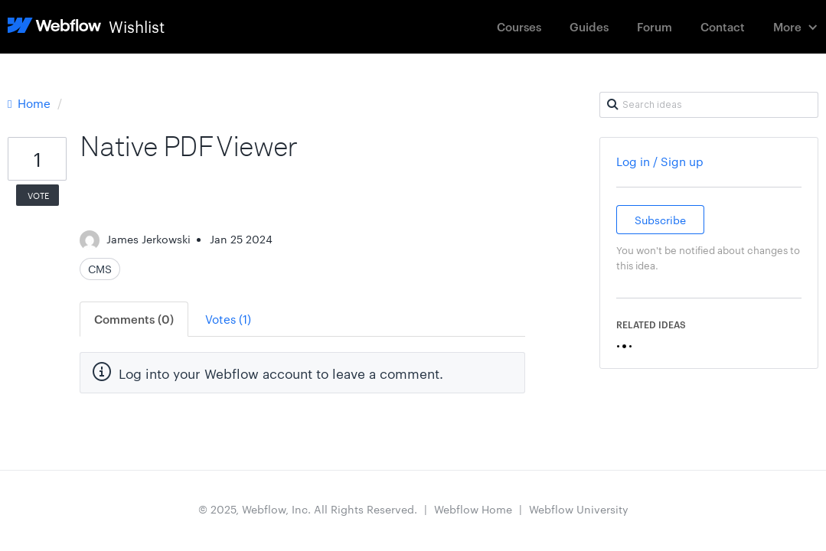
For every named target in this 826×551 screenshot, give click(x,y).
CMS (100, 268)
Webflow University (578, 509)
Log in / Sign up (660, 161)
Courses (519, 26)
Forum (654, 26)
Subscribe (660, 219)
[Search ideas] (708, 105)
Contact (722, 26)
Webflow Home (473, 509)
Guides (589, 26)
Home (31, 103)
